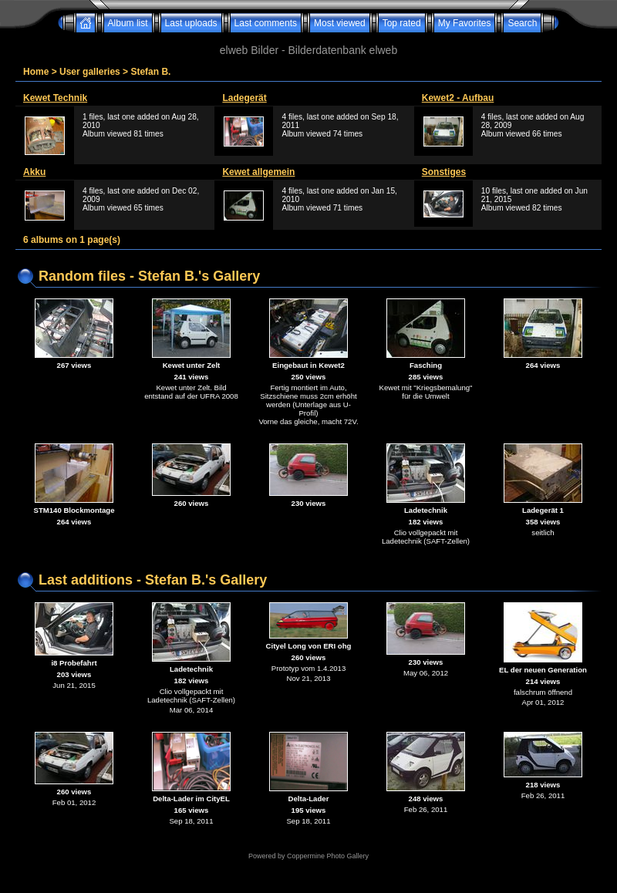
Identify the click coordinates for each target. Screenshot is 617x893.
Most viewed (340, 23)
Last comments (265, 23)
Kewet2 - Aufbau (458, 98)
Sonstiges (444, 172)
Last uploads (191, 23)
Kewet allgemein (258, 172)
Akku (34, 172)
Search (522, 23)
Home (36, 71)
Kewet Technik (55, 98)
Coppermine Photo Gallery (328, 856)
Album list (128, 23)
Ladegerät (244, 98)
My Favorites (464, 23)
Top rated (402, 23)
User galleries (89, 71)
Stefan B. (150, 71)
